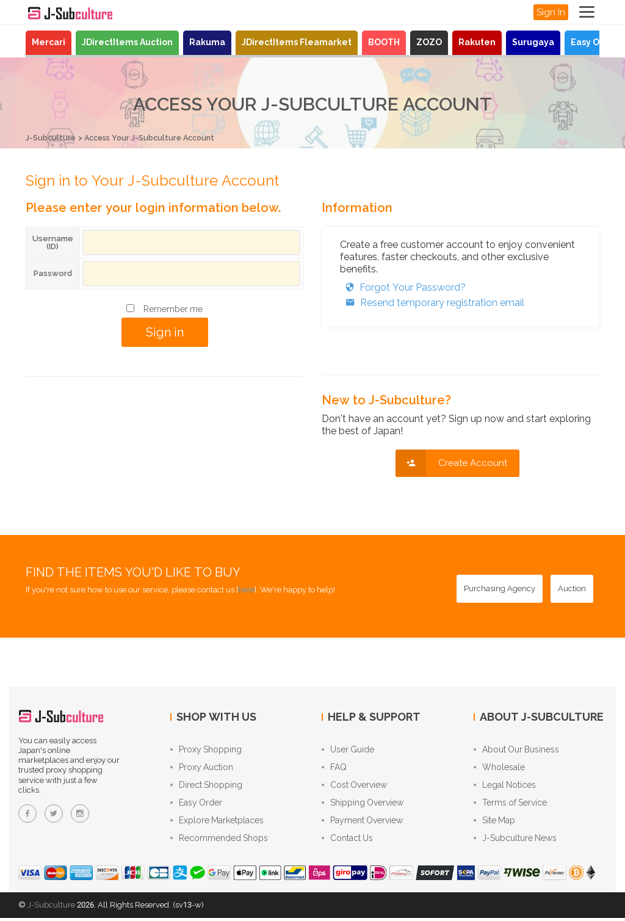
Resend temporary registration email (432, 302)
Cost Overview (354, 787)
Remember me (173, 308)
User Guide (348, 750)
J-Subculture (51, 137)
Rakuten (477, 42)
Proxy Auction (201, 768)
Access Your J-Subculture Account (154, 137)
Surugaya (533, 42)
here (246, 589)
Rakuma (207, 42)
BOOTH (384, 42)
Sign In (550, 12)
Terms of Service (510, 805)
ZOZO (429, 42)
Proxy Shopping (206, 750)
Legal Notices (505, 787)
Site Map (494, 823)
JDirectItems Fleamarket (297, 42)
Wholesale (499, 768)
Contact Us (347, 841)
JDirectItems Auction (127, 42)
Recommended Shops (219, 841)
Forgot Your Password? (403, 287)
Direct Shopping (206, 787)
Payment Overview (362, 823)
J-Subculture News (515, 841)
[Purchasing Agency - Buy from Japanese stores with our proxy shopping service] (500, 588)
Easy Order (595, 42)
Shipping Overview (362, 805)
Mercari (48, 42)
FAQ (334, 768)
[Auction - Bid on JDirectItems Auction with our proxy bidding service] (572, 588)
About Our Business (516, 750)
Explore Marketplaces (217, 823)
